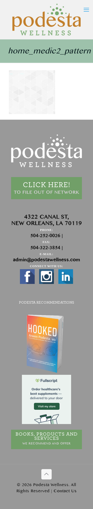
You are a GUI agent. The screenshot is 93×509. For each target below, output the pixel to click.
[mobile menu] (86, 10)
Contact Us (65, 491)
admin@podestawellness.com (46, 260)
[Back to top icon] (46, 474)
